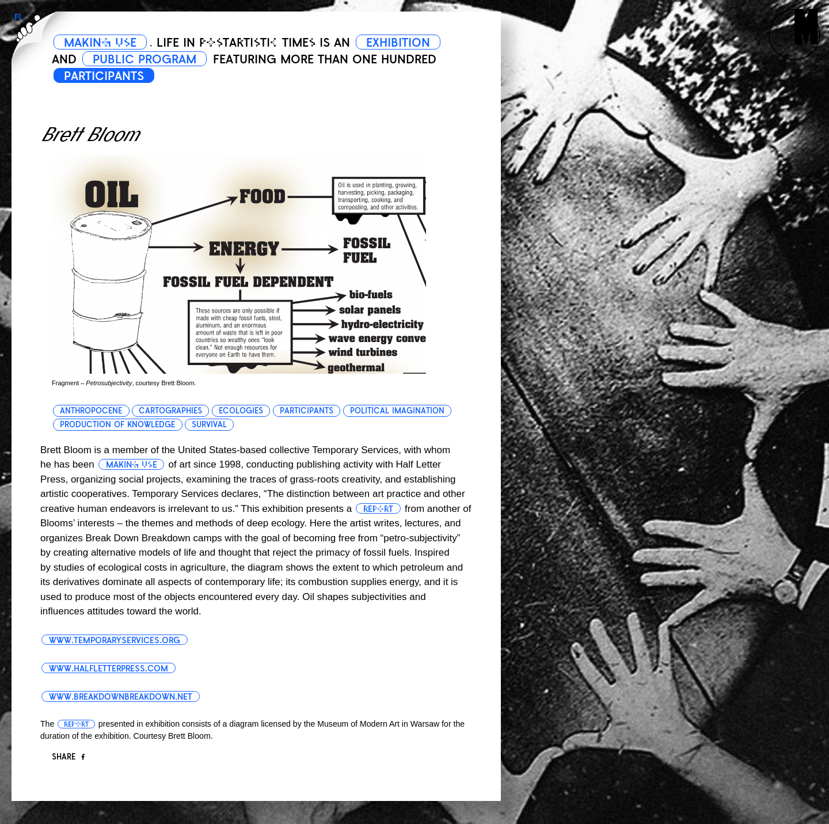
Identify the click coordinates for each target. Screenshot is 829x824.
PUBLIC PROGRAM (144, 59)
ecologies (241, 411)
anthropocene (91, 411)
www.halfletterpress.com (108, 668)
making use (131, 465)
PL (18, 17)
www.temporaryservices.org (114, 640)
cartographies (170, 411)
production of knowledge (117, 424)
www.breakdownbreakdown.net (120, 697)
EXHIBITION (398, 42)
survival (209, 424)
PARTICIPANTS (104, 76)
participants (306, 411)
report (378, 509)
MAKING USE (100, 42)
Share (68, 757)
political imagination (397, 411)
